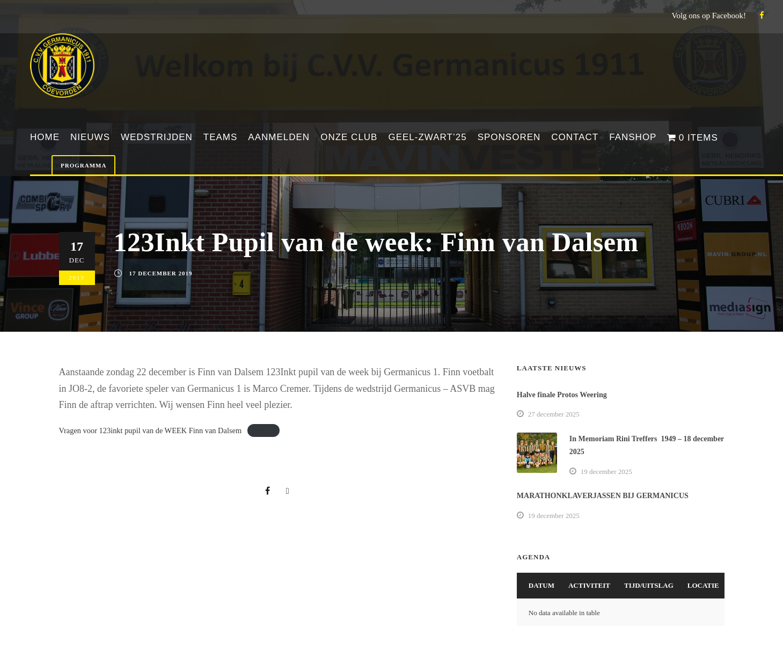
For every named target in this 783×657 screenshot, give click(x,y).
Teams (220, 137)
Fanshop (632, 137)
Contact (574, 137)
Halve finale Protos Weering (562, 395)
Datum (541, 585)
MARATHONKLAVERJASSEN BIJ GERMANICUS (603, 496)
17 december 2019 (161, 273)
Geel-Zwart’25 (427, 137)
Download (263, 430)
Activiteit (589, 585)
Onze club (348, 137)
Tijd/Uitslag (649, 585)
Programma (83, 165)
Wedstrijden (157, 137)
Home (45, 137)
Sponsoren (509, 137)
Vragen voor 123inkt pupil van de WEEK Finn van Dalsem (150, 430)
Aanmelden (279, 137)
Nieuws (90, 137)
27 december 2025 (554, 414)
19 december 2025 (606, 472)
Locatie (703, 585)
